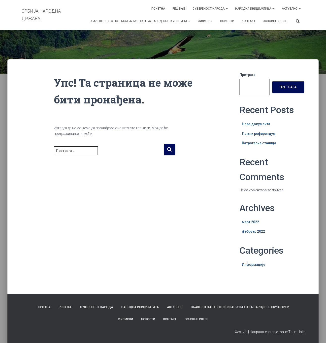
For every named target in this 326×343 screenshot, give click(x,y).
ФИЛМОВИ (205, 21)
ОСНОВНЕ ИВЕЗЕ (275, 21)
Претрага (247, 75)
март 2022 (250, 222)
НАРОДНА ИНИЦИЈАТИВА (254, 8)
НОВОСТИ (227, 21)
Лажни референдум (259, 134)
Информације (253, 265)
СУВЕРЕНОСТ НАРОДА (210, 8)
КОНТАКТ (248, 21)
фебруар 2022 (253, 231)
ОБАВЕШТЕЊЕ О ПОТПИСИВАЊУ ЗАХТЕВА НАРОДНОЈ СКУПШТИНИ (140, 21)
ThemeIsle (296, 332)
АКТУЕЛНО (291, 8)
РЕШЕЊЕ (178, 8)
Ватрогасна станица (259, 143)
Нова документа (256, 124)
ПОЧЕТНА (158, 8)
